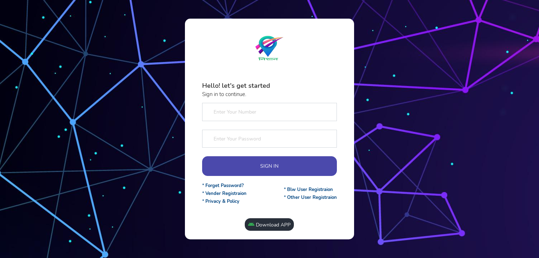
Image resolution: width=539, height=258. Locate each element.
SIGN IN (269, 166)
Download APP (269, 224)
